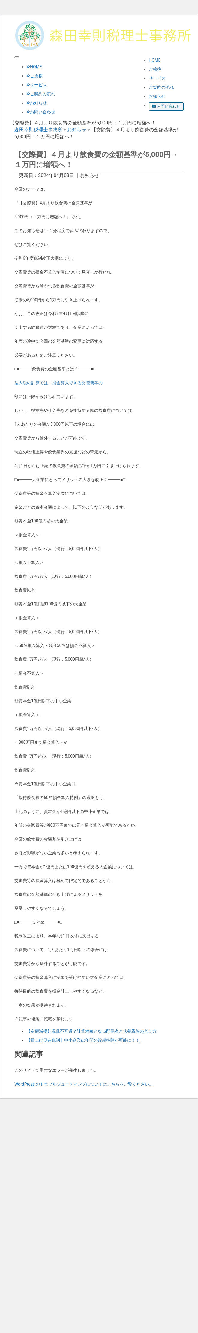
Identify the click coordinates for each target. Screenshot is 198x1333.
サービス (157, 78)
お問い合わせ (166, 106)
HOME (155, 60)
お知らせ (157, 96)
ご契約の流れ (161, 87)
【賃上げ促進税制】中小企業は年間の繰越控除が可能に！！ (83, 1040)
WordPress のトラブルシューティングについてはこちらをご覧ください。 (84, 1084)
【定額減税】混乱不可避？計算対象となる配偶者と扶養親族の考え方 (91, 1031)
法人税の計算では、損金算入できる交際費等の (58, 382)
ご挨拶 (155, 69)
